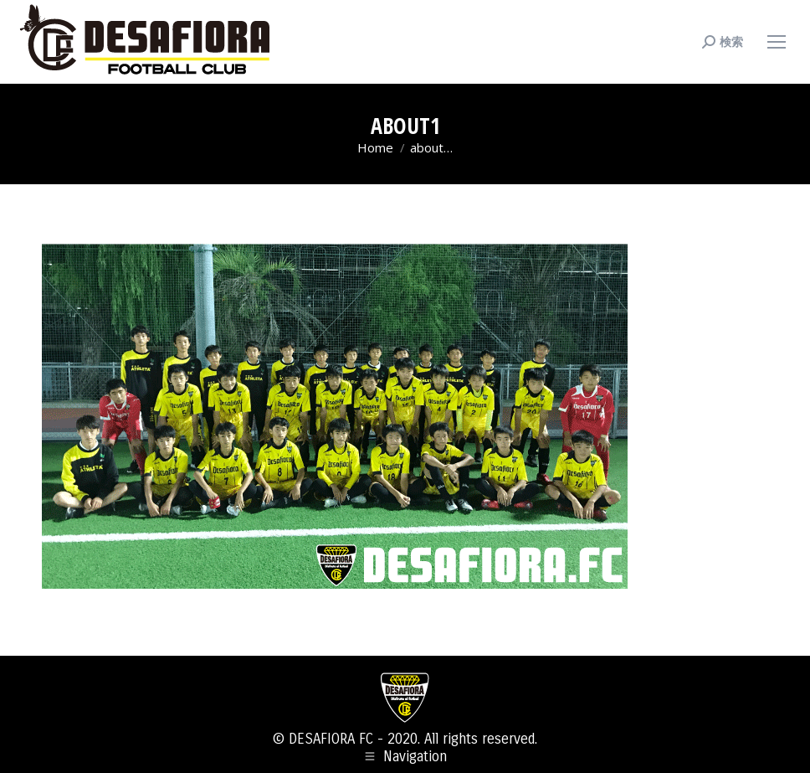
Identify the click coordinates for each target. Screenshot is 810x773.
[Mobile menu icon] (776, 42)
